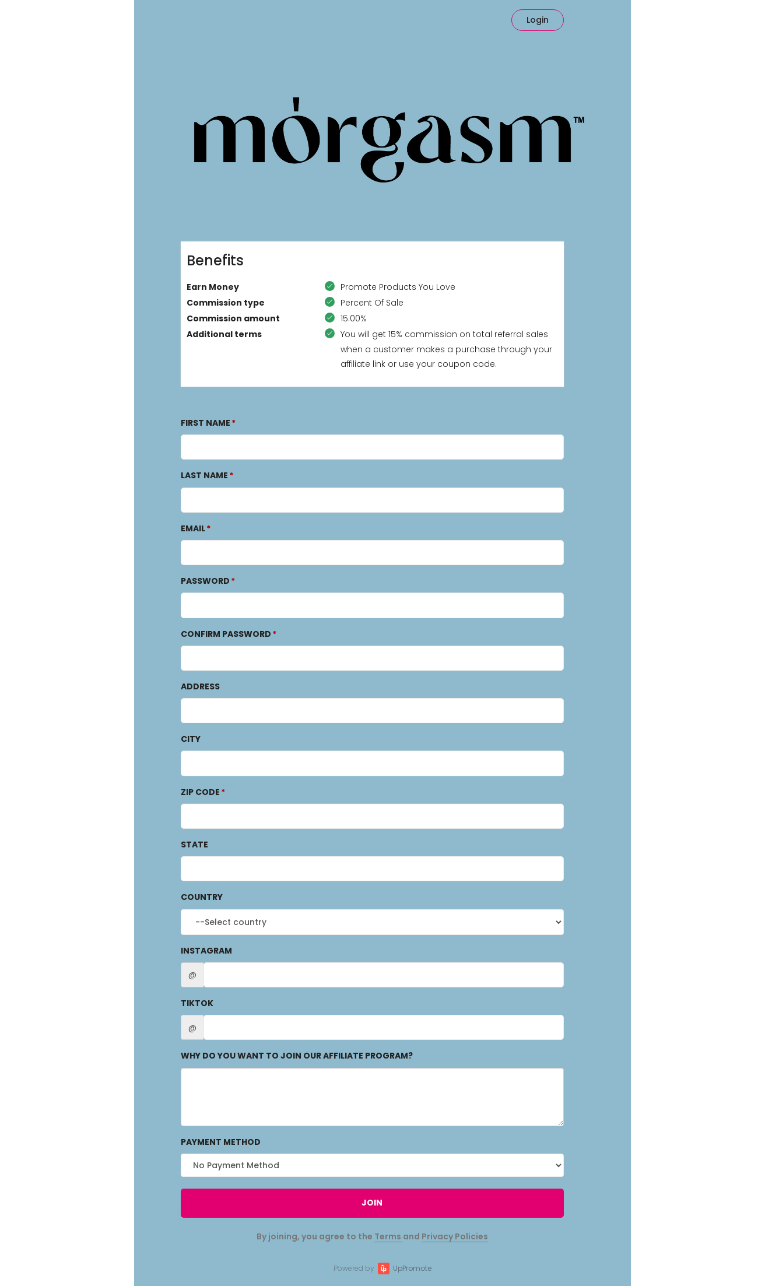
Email (193, 528)
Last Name (204, 475)
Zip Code (200, 792)
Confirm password (226, 634)
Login (538, 20)
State (194, 844)
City (191, 739)
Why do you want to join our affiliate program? (297, 1055)
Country (202, 897)
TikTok (197, 1003)
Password (205, 581)
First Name (205, 423)
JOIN (372, 1202)
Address (200, 686)
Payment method (221, 1142)
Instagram (206, 950)
